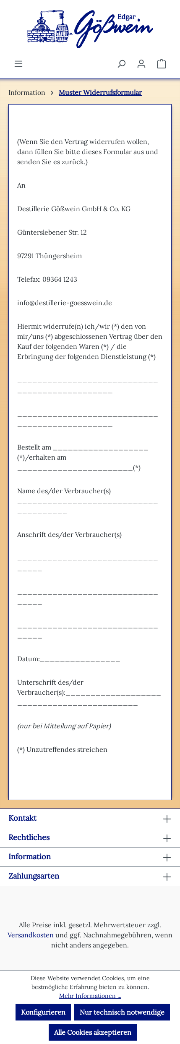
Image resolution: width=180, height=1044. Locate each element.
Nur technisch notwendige (122, 1012)
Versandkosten (31, 935)
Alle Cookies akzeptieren (92, 1032)
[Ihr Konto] (141, 63)
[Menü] (18, 63)
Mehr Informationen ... (90, 996)
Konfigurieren (43, 1012)
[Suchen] (121, 63)
